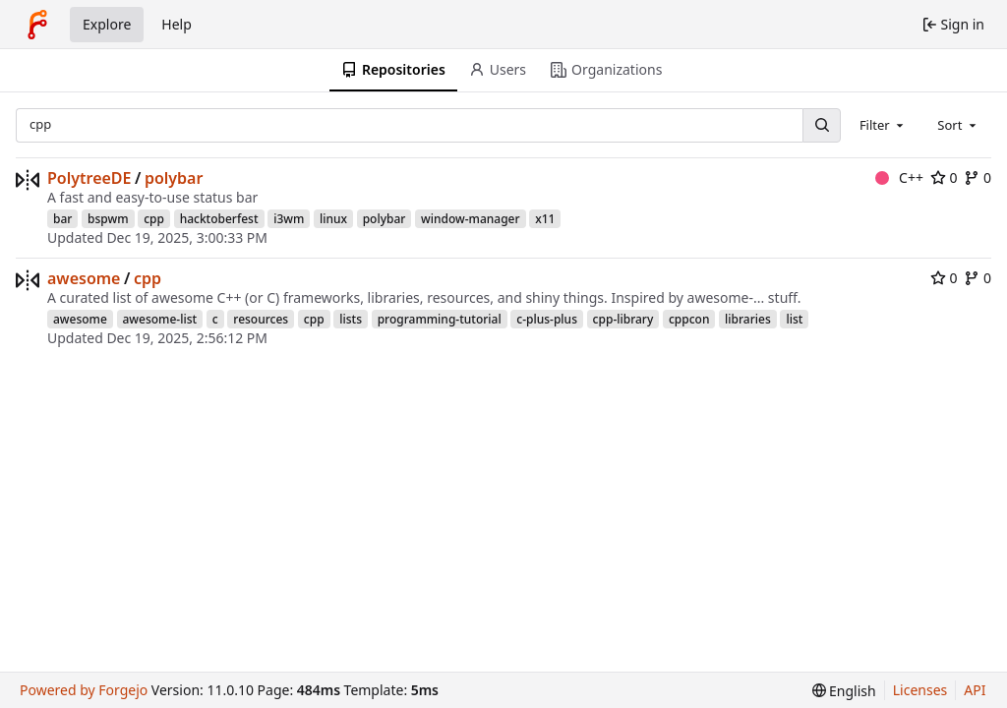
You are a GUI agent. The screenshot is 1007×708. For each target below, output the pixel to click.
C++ (899, 177)
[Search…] (821, 125)
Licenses (920, 689)
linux (333, 218)
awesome (83, 278)
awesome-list (160, 319)
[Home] (37, 24)
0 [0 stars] (944, 177)
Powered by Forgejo (84, 689)
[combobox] (883, 125)
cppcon (689, 319)
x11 (545, 218)
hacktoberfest (219, 218)
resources (260, 319)
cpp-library (623, 319)
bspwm (108, 218)
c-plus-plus (546, 319)
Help (176, 24)
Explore (107, 24)
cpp (154, 218)
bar (62, 218)
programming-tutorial (440, 319)
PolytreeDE (89, 178)
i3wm (288, 218)
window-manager (470, 218)
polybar (174, 178)
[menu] (844, 690)
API (974, 689)
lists (350, 319)
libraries (748, 319)
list (794, 319)
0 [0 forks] (977, 177)
